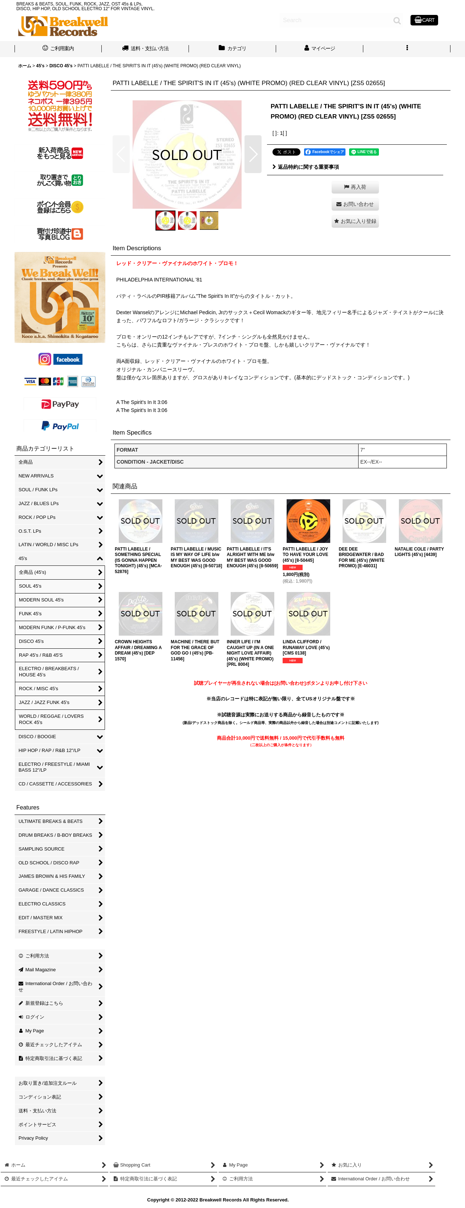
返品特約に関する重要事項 (305, 167)
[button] (406, 49)
